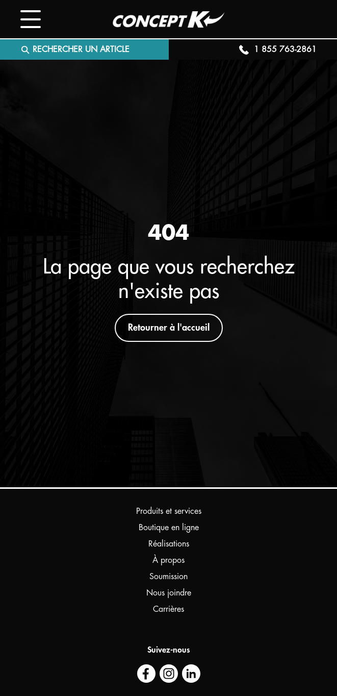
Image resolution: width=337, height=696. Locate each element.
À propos (168, 560)
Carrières (168, 609)
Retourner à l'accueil (169, 327)
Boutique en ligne (169, 528)
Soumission (168, 577)
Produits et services (168, 511)
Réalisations (168, 544)
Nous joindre (168, 593)
